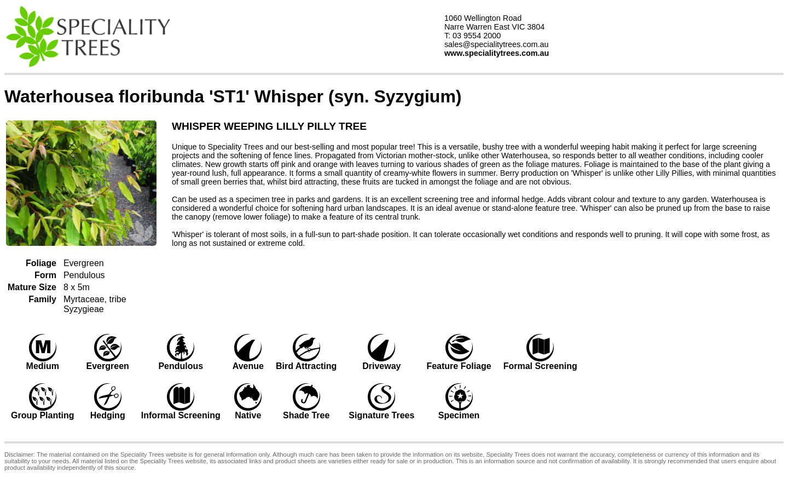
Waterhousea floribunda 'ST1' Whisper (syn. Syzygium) (232, 96)
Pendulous (84, 275)
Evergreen (83, 263)
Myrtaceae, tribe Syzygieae (94, 304)
